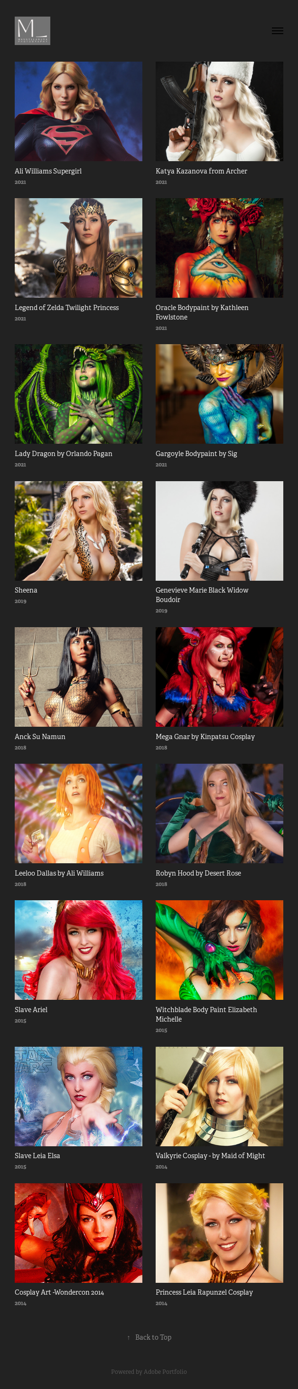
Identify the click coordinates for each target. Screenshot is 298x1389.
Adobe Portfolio (165, 1372)
